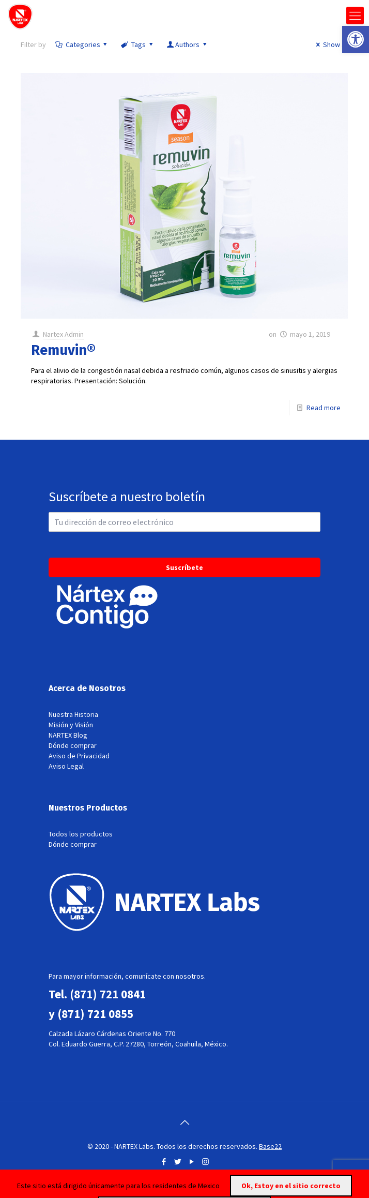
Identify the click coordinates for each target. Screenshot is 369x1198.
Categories (82, 44)
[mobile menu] (355, 15)
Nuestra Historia (73, 714)
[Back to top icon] (184, 1122)
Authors (187, 44)
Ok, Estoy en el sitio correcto (291, 1185)
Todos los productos (81, 833)
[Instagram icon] (205, 1161)
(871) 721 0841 (108, 993)
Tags (137, 44)
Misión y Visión (71, 724)
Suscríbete (184, 567)
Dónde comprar (73, 745)
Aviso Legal (66, 766)
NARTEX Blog (68, 735)
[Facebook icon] (163, 1161)
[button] (355, 39)
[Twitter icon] (177, 1161)
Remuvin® (63, 350)
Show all (330, 44)
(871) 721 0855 (95, 1013)
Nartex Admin (63, 334)
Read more (323, 407)
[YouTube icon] (191, 1161)
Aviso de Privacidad (79, 755)
